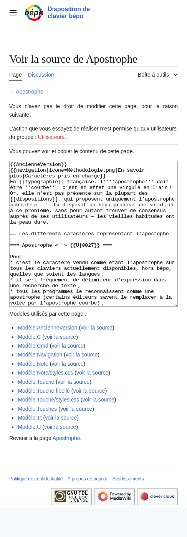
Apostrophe (29, 92)
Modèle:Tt (29, 446)
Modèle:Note (33, 393)
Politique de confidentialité (36, 507)
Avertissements (128, 507)
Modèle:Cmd (33, 374)
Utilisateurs (51, 137)
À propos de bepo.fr (87, 507)
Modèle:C (29, 366)
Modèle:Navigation (40, 383)
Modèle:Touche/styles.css (48, 428)
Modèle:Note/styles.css (45, 401)
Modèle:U (29, 456)
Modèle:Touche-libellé (44, 420)
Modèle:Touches (37, 438)
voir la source (97, 356)
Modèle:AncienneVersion (47, 356)
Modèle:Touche (36, 411)
